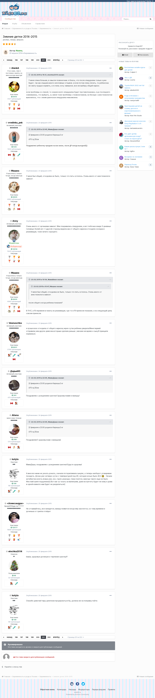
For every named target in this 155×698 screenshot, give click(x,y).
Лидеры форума (99, 689)
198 (27, 60)
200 (37, 60)
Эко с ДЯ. (128, 77)
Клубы (14, 24)
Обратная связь (47, 689)
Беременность (30, 53)
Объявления (26, 24)
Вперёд (56, 60)
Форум (5, 24)
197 (21, 60)
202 (48, 60)
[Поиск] (135, 19)
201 (43, 60)
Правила (111, 689)
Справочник (40, 24)
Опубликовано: (39, 68)
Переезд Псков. (130, 164)
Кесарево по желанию (133, 157)
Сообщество (10, 19)
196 (16, 60)
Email (125, 55)
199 (32, 60)
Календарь (61, 689)
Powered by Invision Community (77, 694)
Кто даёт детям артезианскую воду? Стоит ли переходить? (133, 136)
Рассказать (143, 55)
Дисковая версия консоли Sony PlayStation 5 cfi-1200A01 (135, 123)
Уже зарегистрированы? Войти (140, 1)
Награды (72, 689)
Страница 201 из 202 (76, 60)
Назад (9, 60)
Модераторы (84, 689)
